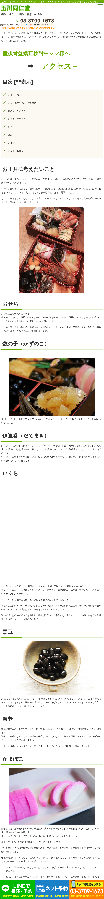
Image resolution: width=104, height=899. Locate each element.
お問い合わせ (49, 856)
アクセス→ (60, 66)
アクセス (49, 848)
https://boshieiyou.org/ (63, 815)
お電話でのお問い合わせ (49, 840)
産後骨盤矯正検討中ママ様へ (36, 53)
